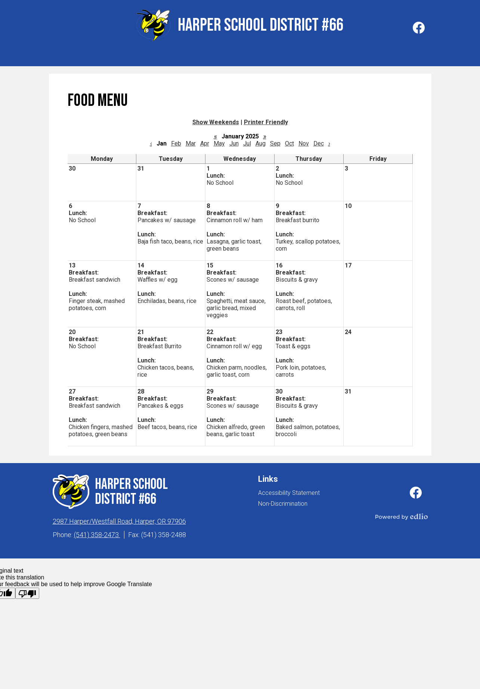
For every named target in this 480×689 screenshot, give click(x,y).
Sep (275, 141)
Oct (289, 141)
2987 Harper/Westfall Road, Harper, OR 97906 (119, 519)
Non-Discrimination (282, 501)
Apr (204, 141)
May (219, 141)
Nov (303, 141)
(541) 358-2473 (97, 533)
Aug (261, 141)
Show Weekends (215, 120)
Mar (191, 141)
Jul (247, 141)
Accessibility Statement (289, 490)
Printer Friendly (266, 120)
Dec (318, 141)
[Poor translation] (27, 591)
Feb (176, 141)
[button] (75, 56)
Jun (234, 141)
